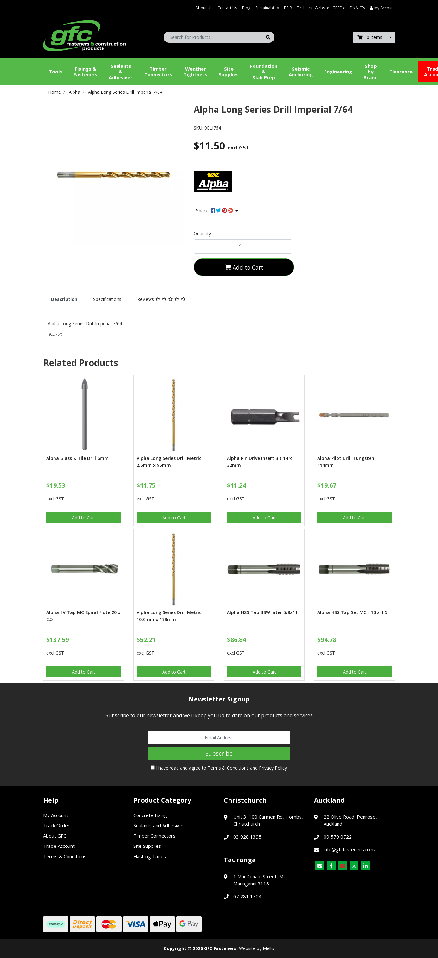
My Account (55, 815)
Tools (55, 71)
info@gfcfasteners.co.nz (350, 849)
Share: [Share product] (215, 210)
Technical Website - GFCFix (321, 7)
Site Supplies (229, 72)
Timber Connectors (158, 72)
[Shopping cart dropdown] (390, 37)
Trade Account (59, 846)
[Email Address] (219, 737)
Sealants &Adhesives (121, 71)
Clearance (401, 71)
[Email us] (319, 865)
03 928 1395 (247, 837)
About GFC (54, 836)
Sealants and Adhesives (159, 825)
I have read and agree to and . (219, 768)
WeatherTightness (195, 72)
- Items (369, 37)
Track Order (56, 825)
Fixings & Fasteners (85, 72)
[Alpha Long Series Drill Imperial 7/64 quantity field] (243, 246)
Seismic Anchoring (301, 72)
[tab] (64, 299)
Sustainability (267, 7)
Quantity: (203, 234)
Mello (268, 948)
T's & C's (357, 7)
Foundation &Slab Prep (263, 71)
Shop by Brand (371, 71)
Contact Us (227, 7)
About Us (204, 7)
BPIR (288, 7)
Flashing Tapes (149, 856)
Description (64, 299)
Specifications (107, 299)
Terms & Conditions (228, 768)
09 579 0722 (338, 837)
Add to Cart (244, 267)
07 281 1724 (247, 896)
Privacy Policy (273, 768)
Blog (246, 7)
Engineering (338, 71)
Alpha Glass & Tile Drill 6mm (77, 458)
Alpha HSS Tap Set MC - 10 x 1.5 (352, 612)
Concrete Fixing (150, 815)
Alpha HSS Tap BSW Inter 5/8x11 (262, 612)
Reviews (161, 299)
